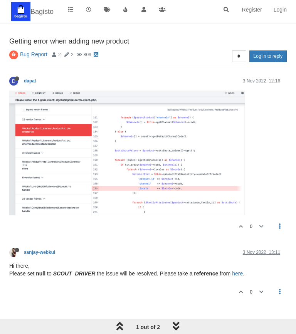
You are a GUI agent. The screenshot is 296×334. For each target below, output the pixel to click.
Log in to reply (268, 56)
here (237, 273)
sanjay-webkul (39, 252)
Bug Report (33, 54)
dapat (30, 81)
